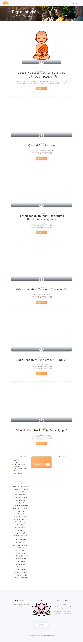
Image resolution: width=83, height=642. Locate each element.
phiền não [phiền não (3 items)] (21, 530)
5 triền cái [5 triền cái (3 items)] (16, 486)
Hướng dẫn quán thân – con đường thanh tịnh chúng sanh (41, 218)
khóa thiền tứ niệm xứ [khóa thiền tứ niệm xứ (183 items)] (21, 505)
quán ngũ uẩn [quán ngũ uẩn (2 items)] (20, 542)
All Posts (20, 16)
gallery (16, 460)
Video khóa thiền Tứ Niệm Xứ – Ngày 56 (41, 289)
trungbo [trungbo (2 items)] (16, 572)
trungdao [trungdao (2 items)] (24, 572)
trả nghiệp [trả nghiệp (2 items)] (18, 575)
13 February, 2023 (41, 287)
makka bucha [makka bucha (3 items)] (20, 514)
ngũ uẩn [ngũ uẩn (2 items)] (25, 522)
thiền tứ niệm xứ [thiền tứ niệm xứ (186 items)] (20, 569)
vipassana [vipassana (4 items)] (24, 577)
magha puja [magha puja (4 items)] (21, 511)
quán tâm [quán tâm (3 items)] (21, 548)
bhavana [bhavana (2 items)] (16, 489)
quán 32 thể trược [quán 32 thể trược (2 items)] (20, 539)
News (16, 462)
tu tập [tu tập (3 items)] (25, 575)
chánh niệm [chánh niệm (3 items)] (24, 489)
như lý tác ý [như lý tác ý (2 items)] (20, 524)
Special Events (18, 473)
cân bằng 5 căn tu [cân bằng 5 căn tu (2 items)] (20, 494)
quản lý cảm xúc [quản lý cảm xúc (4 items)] (21, 553)
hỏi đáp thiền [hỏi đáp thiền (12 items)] (21, 503)
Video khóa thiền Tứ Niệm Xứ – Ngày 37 (41, 360)
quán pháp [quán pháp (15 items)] (16, 545)
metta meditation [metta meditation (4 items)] (18, 519)
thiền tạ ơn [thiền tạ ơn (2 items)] (20, 567)
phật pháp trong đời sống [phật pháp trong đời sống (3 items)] (20, 536)
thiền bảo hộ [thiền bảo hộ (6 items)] (21, 561)
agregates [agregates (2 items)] (24, 486)
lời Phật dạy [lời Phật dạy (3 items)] (24, 508)
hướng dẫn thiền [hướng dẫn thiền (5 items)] (20, 500)
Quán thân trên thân (41, 145)
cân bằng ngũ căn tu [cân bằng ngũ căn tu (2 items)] (20, 497)
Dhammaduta (33, 635)
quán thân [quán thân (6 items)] (25, 545)
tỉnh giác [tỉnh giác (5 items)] (16, 577)
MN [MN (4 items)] (27, 519)
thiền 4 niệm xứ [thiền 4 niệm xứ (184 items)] (21, 558)
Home (13, 16)
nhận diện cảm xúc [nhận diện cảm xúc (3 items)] (20, 527)
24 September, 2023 (41, 71)
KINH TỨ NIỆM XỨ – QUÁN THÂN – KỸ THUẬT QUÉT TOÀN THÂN (41, 75)
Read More (41, 88)
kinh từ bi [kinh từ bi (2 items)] (16, 508)
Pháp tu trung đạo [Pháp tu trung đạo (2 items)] (20, 533)
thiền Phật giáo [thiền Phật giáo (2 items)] (20, 564)
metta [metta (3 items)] (25, 516)
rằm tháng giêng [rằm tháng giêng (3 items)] (18, 556)
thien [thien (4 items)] (26, 556)
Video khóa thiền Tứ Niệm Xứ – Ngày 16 (41, 430)
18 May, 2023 (41, 143)
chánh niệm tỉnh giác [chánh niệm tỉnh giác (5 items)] (20, 492)
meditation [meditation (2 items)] (17, 516)
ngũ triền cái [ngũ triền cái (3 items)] (17, 522)
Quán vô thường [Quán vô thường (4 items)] (21, 550)
